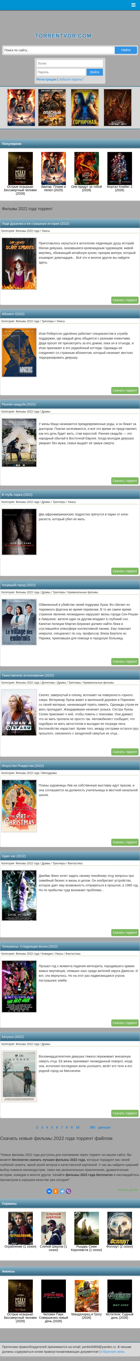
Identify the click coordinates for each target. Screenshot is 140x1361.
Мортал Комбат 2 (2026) (119, 172)
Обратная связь (113, 1351)
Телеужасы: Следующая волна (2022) (30, 946)
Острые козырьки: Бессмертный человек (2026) (20, 173)
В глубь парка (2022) (17, 494)
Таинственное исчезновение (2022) (28, 675)
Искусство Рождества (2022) (23, 766)
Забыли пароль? (71, 79)
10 (78, 1127)
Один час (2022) (14, 856)
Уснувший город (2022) (19, 585)
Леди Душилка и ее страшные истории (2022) (35, 223)
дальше (104, 1127)
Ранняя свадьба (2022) (19, 404)
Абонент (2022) (13, 314)
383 (92, 1127)
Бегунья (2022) (13, 1037)
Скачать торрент (125, 300)
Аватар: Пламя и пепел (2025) (53, 172)
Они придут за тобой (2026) (86, 172)
